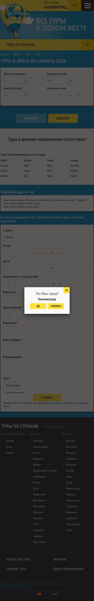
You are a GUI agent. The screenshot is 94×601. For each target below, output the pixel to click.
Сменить (56, 306)
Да (38, 306)
